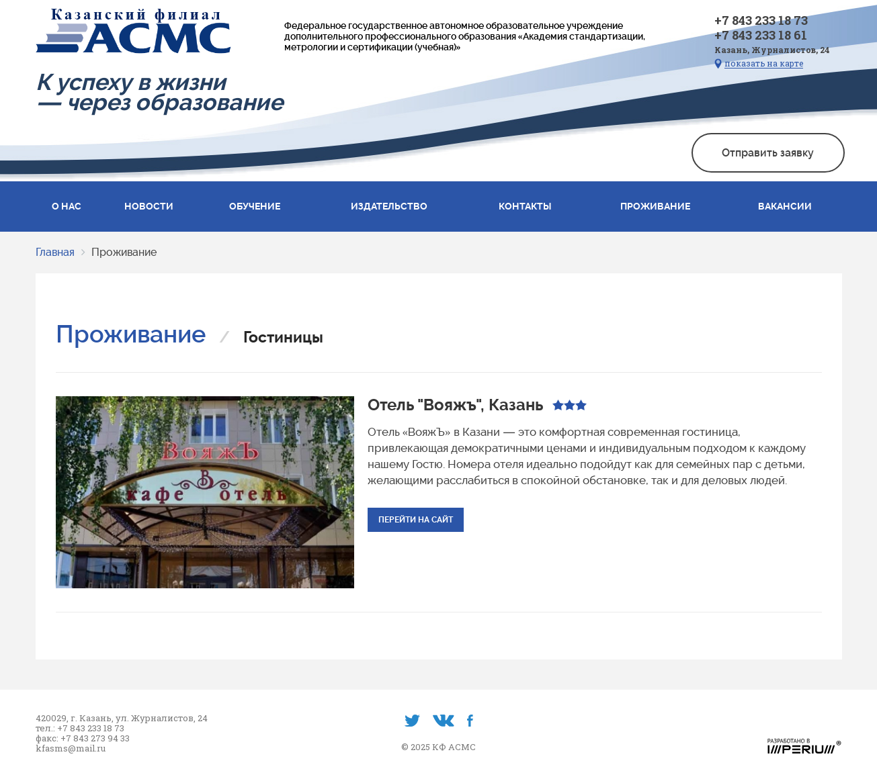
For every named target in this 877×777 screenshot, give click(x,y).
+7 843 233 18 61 (760, 35)
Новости (148, 206)
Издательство (389, 206)
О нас (66, 206)
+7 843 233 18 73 (761, 20)
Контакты (525, 206)
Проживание (655, 206)
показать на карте (763, 63)
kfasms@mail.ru (71, 748)
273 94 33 (110, 738)
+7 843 (75, 738)
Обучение (254, 206)
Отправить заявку (768, 152)
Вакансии (785, 206)
